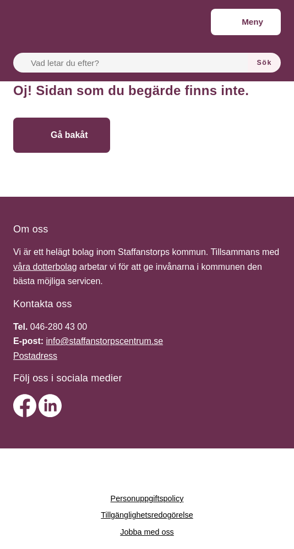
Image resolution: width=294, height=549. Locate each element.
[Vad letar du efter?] (137, 63)
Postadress (35, 356)
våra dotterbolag (45, 266)
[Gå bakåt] (61, 135)
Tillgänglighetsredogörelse (147, 515)
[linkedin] (50, 414)
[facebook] (26, 414)
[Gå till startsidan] (191, 135)
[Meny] (246, 22)
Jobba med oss (147, 532)
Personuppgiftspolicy (147, 498)
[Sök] (264, 63)
